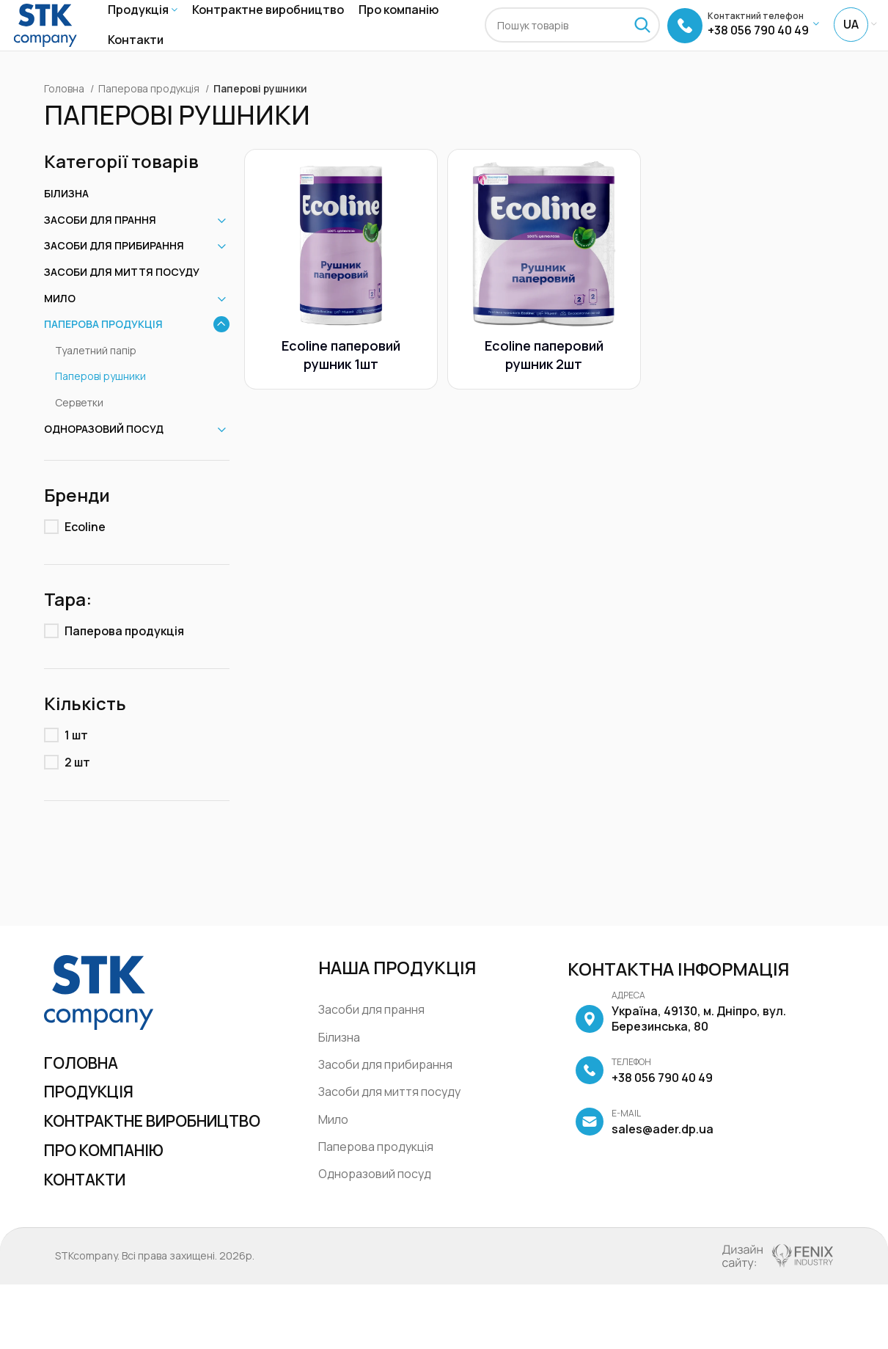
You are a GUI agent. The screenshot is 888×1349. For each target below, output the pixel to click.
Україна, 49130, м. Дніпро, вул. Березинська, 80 (680, 1046)
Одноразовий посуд (104, 455)
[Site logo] (45, 37)
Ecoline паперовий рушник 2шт (544, 378)
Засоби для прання (100, 246)
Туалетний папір (95, 377)
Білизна (66, 220)
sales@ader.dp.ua (644, 1148)
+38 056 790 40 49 (644, 1097)
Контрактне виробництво (110, 1166)
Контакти (91, 1243)
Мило (60, 325)
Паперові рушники (100, 403)
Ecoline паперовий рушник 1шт (338, 378)
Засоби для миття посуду (121, 298)
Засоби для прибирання (114, 272)
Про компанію (113, 1211)
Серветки (79, 429)
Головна (65, 115)
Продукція (95, 1122)
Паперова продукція (150, 115)
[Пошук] (572, 38)
